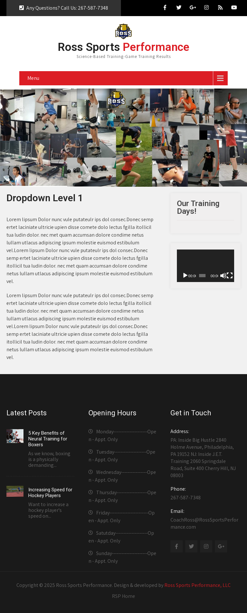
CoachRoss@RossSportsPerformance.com (204, 519)
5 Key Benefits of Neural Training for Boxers (47, 439)
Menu (33, 78)
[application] (205, 266)
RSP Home (123, 596)
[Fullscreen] (229, 275)
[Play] (185, 275)
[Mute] (223, 275)
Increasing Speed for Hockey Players (50, 492)
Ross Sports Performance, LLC (197, 585)
